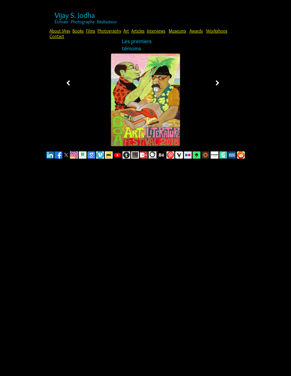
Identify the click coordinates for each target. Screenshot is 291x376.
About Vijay (60, 31)
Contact (57, 36)
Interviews (156, 31)
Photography (109, 31)
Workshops (216, 31)
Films (90, 31)
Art (126, 31)
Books (78, 31)
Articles (138, 31)
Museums (177, 31)
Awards (196, 31)
